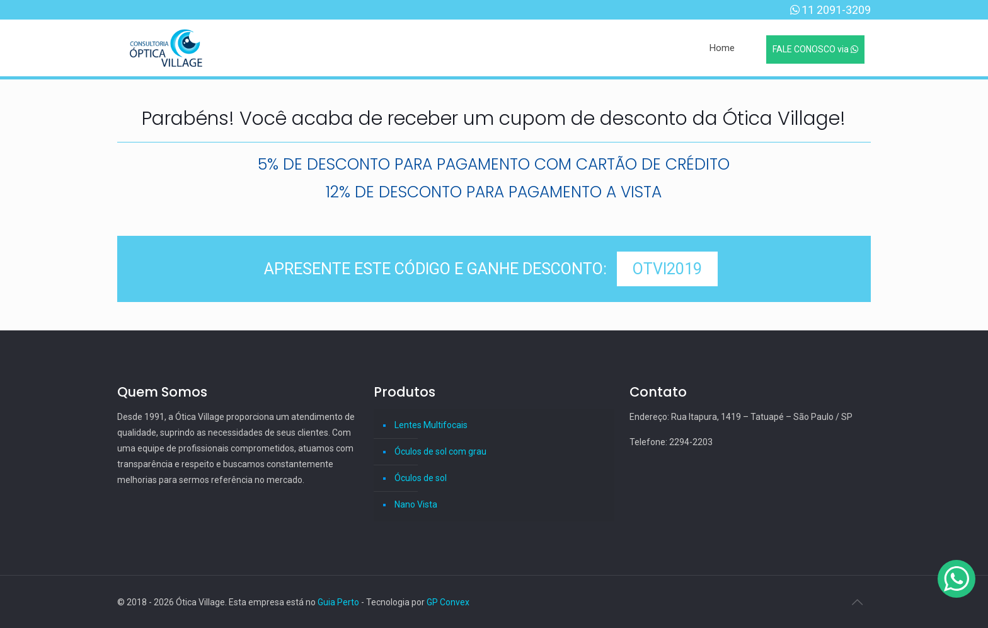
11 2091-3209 (836, 9)
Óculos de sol (420, 478)
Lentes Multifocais (431, 425)
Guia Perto (338, 602)
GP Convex (448, 602)
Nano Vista (415, 504)
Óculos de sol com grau (440, 451)
